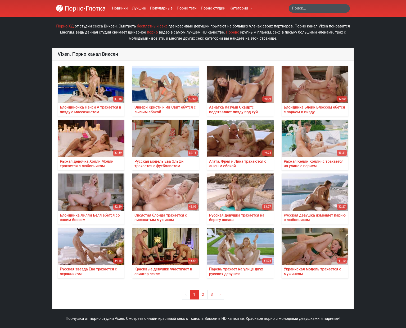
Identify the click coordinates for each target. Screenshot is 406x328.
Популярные (161, 8)
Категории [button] (239, 8)
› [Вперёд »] (219, 294)
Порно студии (213, 8)
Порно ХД (65, 26)
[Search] (319, 8)
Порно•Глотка (81, 8)
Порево (232, 32)
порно (152, 32)
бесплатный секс (152, 26)
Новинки (120, 8)
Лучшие (139, 8)
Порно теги (187, 8)
